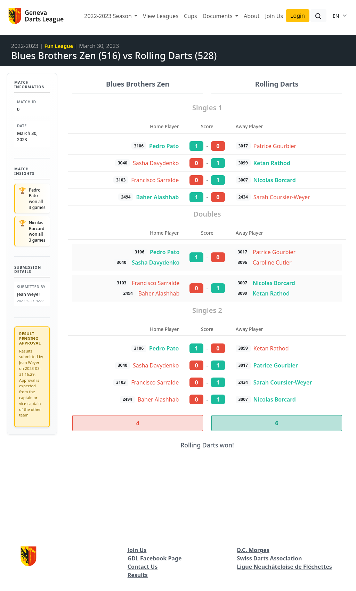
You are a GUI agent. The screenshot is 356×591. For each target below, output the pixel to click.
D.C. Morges (253, 550)
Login (297, 15)
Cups (190, 16)
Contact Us (143, 566)
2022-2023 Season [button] (108, 16)
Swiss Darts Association (269, 558)
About (251, 16)
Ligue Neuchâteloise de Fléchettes (284, 566)
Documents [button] (218, 16)
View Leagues (160, 16)
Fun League (58, 46)
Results (138, 575)
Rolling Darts (277, 84)
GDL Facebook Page (155, 558)
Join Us (274, 16)
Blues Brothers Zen (137, 84)
